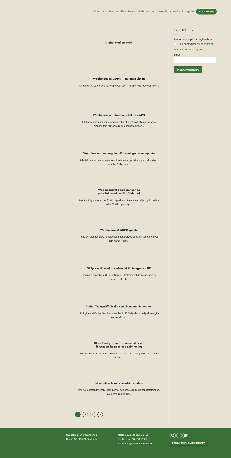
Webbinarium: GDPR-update (119, 230)
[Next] (100, 414)
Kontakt (174, 11)
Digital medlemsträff (118, 42)
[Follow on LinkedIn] (185, 436)
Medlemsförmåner (122, 11)
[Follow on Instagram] (173, 436)
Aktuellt (162, 11)
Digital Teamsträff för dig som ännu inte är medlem (118, 306)
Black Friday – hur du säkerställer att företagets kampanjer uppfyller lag (119, 345)
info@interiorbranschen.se (139, 444)
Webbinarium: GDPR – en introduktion (119, 79)
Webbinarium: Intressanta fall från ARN (119, 115)
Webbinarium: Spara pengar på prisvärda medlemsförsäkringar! (119, 191)
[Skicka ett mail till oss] (179, 436)
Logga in (188, 11)
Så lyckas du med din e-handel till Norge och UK (119, 268)
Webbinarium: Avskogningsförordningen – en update (119, 153)
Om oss (100, 11)
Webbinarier (146, 11)
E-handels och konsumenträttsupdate (119, 383)
